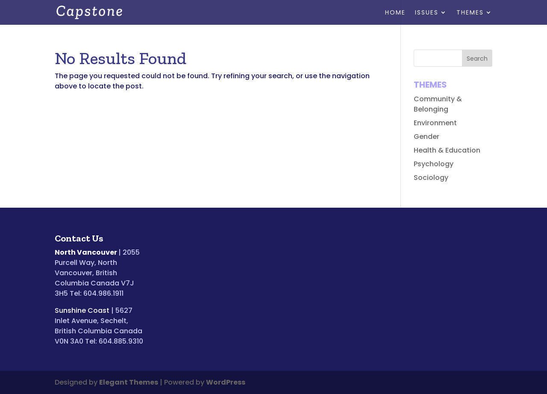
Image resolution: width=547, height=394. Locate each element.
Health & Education (447, 150)
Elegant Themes (128, 382)
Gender (426, 136)
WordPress (225, 382)
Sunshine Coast (82, 310)
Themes (470, 13)
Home (395, 13)
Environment (435, 123)
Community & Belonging (438, 104)
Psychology (433, 164)
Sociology (431, 177)
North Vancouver (86, 252)
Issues (426, 13)
